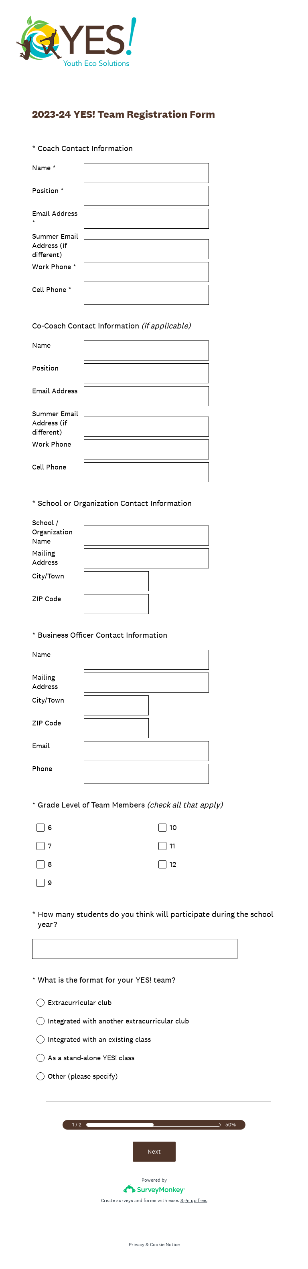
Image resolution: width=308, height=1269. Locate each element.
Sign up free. (193, 1200)
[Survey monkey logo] (154, 1189)
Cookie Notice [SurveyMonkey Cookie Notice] (165, 1244)
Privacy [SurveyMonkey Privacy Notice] (136, 1244)
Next (154, 1151)
